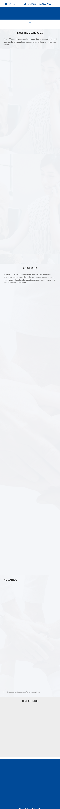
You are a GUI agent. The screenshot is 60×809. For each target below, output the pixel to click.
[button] (30, 23)
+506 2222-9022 (37, 4)
